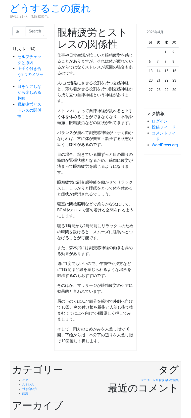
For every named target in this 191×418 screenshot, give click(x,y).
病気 (25, 393)
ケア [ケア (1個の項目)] (143, 380)
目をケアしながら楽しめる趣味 (29, 92)
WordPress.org (165, 145)
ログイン (160, 121)
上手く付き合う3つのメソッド (30, 74)
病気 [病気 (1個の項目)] (176, 380)
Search (35, 31)
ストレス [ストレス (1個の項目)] (152, 380)
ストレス (28, 384)
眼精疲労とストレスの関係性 (29, 110)
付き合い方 (29, 389)
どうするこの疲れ (50, 8)
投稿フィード (164, 127)
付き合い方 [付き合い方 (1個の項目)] (166, 380)
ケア (25, 380)
